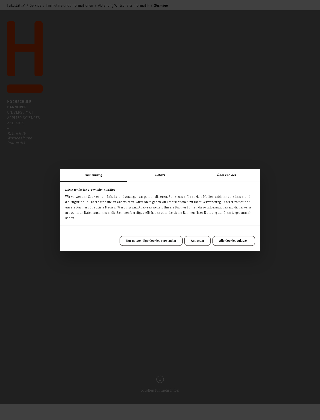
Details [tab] (160, 175)
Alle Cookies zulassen (233, 241)
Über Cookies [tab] (226, 175)
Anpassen (197, 241)
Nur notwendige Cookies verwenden (151, 241)
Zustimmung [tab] (93, 175)
